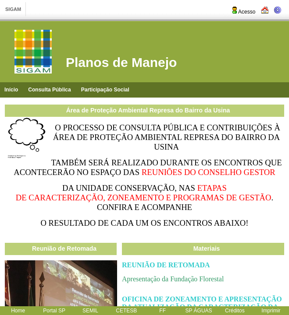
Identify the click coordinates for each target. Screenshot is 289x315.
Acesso (243, 12)
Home (18, 311)
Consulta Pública (49, 90)
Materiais (206, 248)
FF (162, 311)
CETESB (126, 311)
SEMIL (90, 311)
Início (11, 90)
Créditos (235, 311)
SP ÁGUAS (198, 311)
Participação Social (105, 90)
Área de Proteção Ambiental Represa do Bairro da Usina (148, 110)
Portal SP (54, 311)
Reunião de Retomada (64, 248)
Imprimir (270, 311)
